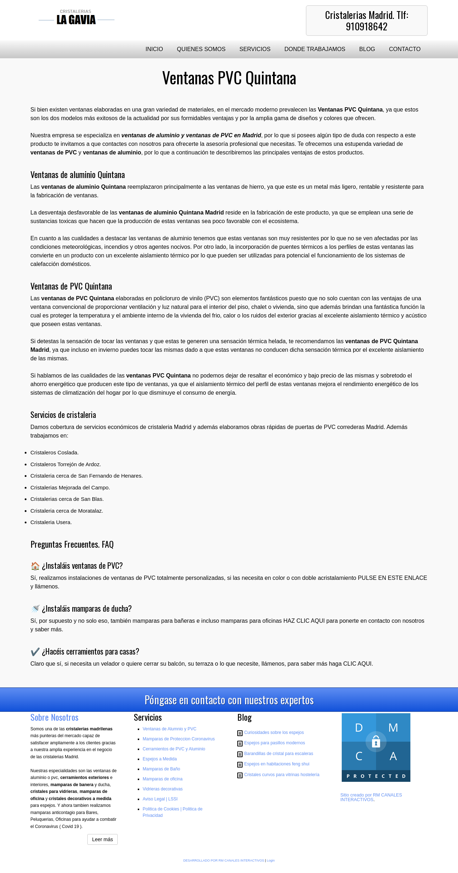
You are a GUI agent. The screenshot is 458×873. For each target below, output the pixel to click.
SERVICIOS (255, 49)
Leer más (102, 839)
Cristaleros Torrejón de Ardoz (64, 464)
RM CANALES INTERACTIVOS (371, 797)
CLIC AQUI (357, 664)
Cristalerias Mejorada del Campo (69, 487)
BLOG (367, 49)
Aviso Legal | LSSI (160, 799)
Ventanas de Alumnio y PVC (169, 728)
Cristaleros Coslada (53, 452)
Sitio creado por (356, 795)
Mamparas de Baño (161, 768)
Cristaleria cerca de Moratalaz (66, 511)
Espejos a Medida (160, 758)
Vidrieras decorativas (163, 788)
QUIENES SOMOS (201, 49)
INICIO (154, 49)
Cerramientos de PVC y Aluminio (174, 748)
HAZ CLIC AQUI (304, 621)
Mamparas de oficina (162, 778)
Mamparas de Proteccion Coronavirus (179, 738)
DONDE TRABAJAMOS (314, 49)
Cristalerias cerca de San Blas (66, 499)
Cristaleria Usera (50, 522)
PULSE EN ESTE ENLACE (392, 578)
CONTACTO (404, 49)
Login (271, 860)
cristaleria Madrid (169, 427)
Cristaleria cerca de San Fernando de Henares (85, 476)
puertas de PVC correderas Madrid (339, 427)
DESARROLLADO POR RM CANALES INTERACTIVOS (223, 860)
